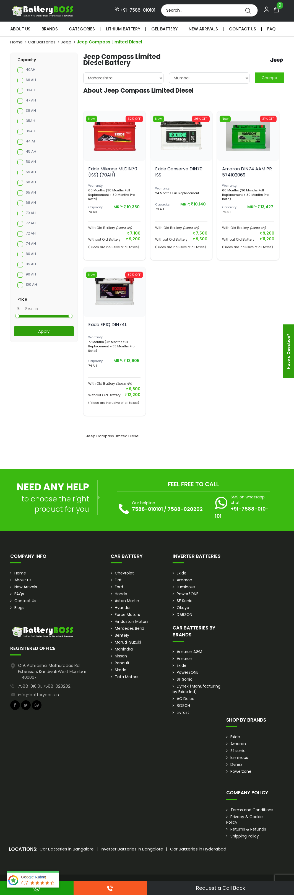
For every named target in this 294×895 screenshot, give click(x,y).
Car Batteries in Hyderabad (198, 849)
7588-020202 (185, 509)
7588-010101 (147, 509)
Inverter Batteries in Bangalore (132, 849)
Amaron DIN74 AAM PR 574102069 (247, 172)
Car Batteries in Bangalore (67, 849)
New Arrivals (203, 29)
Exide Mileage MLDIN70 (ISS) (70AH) (112, 172)
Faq (271, 29)
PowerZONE (187, 594)
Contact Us (242, 29)
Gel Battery (164, 29)
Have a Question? (288, 351)
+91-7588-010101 (135, 10)
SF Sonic (184, 600)
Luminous (186, 587)
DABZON (184, 614)
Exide (181, 573)
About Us (20, 29)
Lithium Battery (123, 29)
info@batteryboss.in (38, 695)
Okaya (183, 607)
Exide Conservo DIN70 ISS (178, 172)
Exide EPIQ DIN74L (107, 324)
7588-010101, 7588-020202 (44, 686)
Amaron (184, 580)
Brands (49, 29)
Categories (82, 29)
